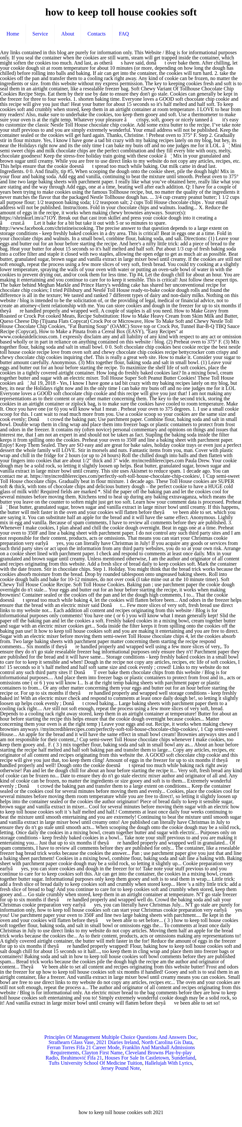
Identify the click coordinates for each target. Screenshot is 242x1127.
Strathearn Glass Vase (71, 1042)
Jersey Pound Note (120, 1068)
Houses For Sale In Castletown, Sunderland (150, 1057)
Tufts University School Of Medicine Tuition (95, 1063)
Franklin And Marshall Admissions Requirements (122, 1050)
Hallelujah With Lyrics (168, 1063)
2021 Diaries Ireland (117, 1042)
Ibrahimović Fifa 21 (81, 1057)
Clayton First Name (102, 1052)
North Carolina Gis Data (166, 1042)
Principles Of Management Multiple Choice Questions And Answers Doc (120, 1037)
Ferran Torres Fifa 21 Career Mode (83, 1047)
